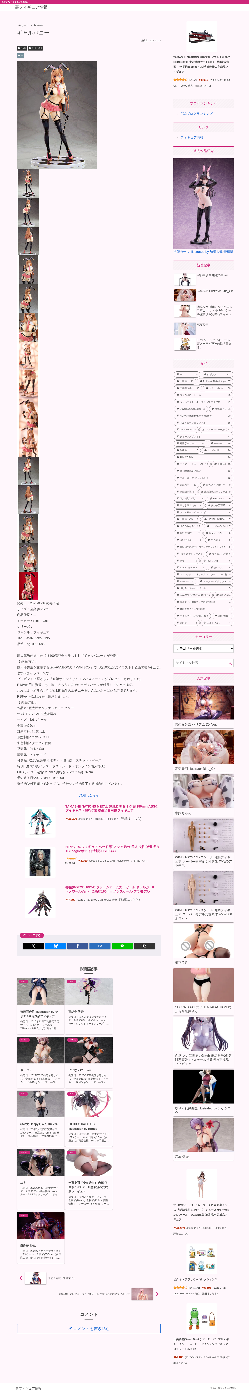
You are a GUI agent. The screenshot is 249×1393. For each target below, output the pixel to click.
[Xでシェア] (33, 946)
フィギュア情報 (192, 137)
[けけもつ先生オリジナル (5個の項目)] (203, 588)
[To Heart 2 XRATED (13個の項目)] (203, 471)
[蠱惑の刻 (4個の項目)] (223, 595)
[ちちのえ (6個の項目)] (219, 540)
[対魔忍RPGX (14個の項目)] (203, 457)
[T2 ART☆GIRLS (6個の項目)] (190, 568)
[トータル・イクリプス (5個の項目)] (215, 581)
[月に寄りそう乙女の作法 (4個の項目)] (203, 609)
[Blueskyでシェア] (55, 946)
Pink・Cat (35, 48)
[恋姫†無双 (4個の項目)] (222, 616)
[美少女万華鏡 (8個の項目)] (219, 505)
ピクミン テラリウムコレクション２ (195, 1279)
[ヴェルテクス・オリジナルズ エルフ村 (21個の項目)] (203, 402)
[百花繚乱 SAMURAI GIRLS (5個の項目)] (193, 595)
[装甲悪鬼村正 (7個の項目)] (188, 533)
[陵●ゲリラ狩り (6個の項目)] (218, 533)
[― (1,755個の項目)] (187, 374)
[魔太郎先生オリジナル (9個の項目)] (216, 492)
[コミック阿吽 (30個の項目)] (218, 388)
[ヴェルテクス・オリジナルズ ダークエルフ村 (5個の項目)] (203, 574)
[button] (144, 946)
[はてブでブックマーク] (99, 946)
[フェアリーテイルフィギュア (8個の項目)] (203, 512)
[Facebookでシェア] (77, 946)
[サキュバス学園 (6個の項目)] (219, 554)
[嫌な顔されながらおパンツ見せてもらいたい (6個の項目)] (203, 547)
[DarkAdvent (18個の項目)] (186, 430)
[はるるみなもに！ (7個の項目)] (188, 526)
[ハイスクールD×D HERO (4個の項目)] (192, 616)
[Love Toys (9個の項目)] (220, 499)
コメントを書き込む (91, 1221)
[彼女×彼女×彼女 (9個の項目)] (190, 499)
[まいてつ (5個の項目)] (220, 568)
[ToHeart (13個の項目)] (222, 464)
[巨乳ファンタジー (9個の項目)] (216, 485)
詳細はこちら (89, 795)
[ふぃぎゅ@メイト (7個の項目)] (218, 526)
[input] (203, 663)
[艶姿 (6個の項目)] (187, 561)
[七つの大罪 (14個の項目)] (217, 450)
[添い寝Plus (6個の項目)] (189, 540)
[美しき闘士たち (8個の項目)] (189, 505)
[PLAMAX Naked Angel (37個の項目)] (215, 381)
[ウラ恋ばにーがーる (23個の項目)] (203, 395)
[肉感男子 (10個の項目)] (186, 485)
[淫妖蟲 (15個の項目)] (187, 450)
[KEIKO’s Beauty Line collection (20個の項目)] (203, 416)
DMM (22, 48)
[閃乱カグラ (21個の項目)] (221, 409)
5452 (192, 79)
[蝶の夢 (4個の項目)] (187, 623)
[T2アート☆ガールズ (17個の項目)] (216, 430)
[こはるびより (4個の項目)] (217, 623)
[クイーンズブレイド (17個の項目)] (203, 437)
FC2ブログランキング (197, 114)
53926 (70, 863)
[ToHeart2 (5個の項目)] (185, 581)
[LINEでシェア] (122, 946)
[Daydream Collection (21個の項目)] (191, 409)
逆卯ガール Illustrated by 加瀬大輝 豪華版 (203, 252)
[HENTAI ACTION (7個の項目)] (217, 519)
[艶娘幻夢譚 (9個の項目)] (185, 492)
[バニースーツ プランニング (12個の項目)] (203, 478)
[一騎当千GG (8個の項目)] (187, 519)
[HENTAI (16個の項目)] (220, 443)
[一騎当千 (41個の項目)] (185, 381)
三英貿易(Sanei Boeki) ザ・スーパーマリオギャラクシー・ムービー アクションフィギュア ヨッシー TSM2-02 (201, 1344)
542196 (194, 1287)
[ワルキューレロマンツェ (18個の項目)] (203, 423)
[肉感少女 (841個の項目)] (217, 374)
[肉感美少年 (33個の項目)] (188, 388)
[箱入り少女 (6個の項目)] (217, 561)
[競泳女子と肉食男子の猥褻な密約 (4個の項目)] (203, 602)
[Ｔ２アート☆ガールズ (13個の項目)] (192, 464)
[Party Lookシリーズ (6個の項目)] (189, 554)
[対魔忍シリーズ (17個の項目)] (190, 443)
